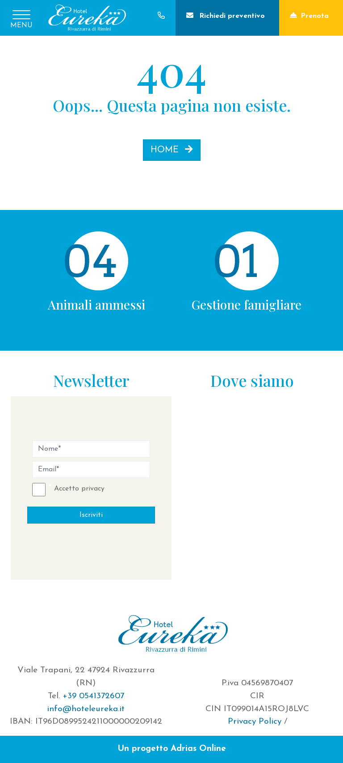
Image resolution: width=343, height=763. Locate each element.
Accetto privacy (79, 488)
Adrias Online (198, 749)
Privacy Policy (254, 721)
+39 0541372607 (93, 696)
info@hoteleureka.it (86, 709)
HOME (172, 150)
